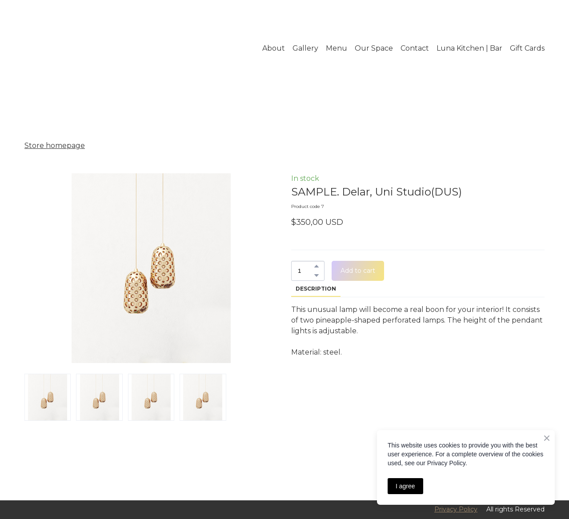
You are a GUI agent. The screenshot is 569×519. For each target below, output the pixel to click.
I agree (405, 486)
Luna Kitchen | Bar (469, 48)
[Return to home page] (76, 48)
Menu (336, 48)
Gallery (305, 48)
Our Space (374, 48)
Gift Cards (527, 48)
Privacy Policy (455, 509)
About (273, 48)
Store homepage (54, 145)
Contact (415, 48)
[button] (316, 266)
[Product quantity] (305, 271)
